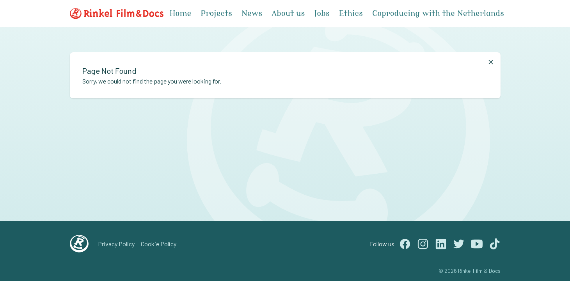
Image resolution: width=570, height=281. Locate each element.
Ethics (351, 13)
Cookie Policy (158, 243)
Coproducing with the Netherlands (438, 13)
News (251, 13)
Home (181, 13)
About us (288, 13)
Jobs (321, 13)
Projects (216, 13)
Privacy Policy (116, 243)
